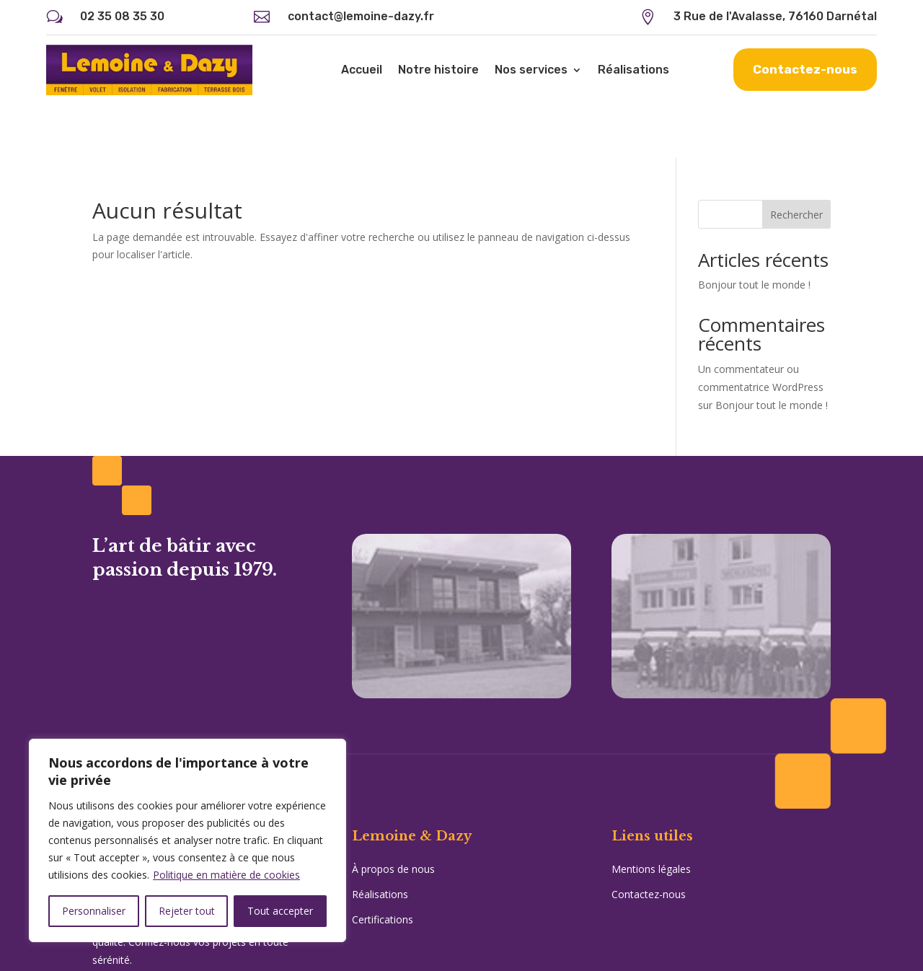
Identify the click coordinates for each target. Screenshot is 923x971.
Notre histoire (438, 69)
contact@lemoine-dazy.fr (361, 16)
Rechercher (796, 161)
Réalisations (633, 69)
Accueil (361, 69)
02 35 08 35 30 (122, 16)
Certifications (382, 867)
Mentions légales (651, 815)
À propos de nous (393, 815)
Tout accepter (280, 911)
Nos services (531, 69)
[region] (187, 840)
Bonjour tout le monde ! (754, 231)
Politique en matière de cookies (226, 875)
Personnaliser (93, 911)
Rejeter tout (187, 911)
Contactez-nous (805, 69)
